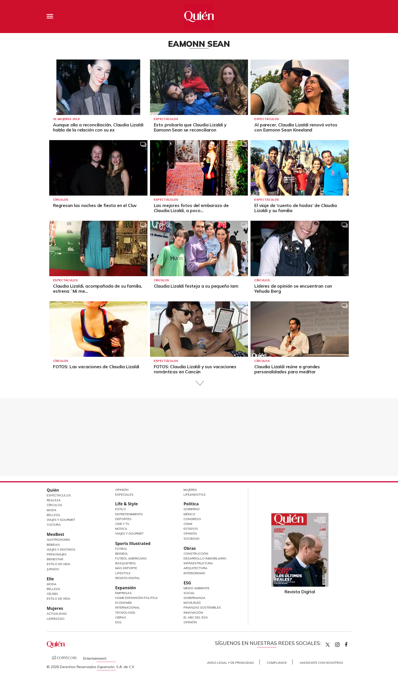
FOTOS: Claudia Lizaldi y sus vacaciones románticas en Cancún (195, 369)
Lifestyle (122, 573)
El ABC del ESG (196, 617)
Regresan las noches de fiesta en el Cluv (95, 205)
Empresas (123, 593)
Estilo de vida (58, 598)
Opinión (121, 490)
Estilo (120, 509)
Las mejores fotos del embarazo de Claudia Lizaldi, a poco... (191, 208)
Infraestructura (198, 563)
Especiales (124, 494)
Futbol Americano (131, 558)
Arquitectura (195, 568)
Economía (123, 602)
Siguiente (199, 383)
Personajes (57, 554)
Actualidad (57, 613)
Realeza (54, 500)
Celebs (52, 594)
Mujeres (55, 608)
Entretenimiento (129, 514)
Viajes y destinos (61, 549)
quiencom (341, 643)
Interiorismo (194, 573)
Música (121, 528)
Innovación (193, 612)
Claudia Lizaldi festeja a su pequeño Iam (196, 286)
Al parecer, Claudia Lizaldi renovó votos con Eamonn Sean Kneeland (295, 127)
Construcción (196, 553)
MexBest (55, 534)
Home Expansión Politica (136, 598)
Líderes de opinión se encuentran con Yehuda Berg (293, 288)
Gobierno (192, 509)
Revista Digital (127, 578)
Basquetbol (125, 563)
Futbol (121, 549)
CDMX (188, 524)
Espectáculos (166, 119)
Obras (120, 617)
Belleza (53, 515)
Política (191, 504)
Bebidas (53, 545)
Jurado (53, 569)
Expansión (125, 588)
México (189, 514)
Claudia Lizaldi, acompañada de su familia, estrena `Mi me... (97, 288)
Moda (51, 510)
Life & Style (126, 504)
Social (189, 593)
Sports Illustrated (133, 543)
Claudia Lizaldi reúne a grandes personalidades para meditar (287, 369)
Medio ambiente (196, 588)
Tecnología (125, 612)
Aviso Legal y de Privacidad (230, 663)
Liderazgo (55, 619)
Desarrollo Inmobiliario (205, 558)
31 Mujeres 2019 (66, 119)
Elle (50, 579)
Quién (53, 490)
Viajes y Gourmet (61, 520)
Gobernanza (194, 598)
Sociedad (192, 538)
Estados (191, 528)
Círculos (61, 199)
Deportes (123, 519)
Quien (327, 644)
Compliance (277, 663)
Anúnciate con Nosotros (321, 663)
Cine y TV (122, 524)
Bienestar (55, 559)
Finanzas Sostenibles (202, 607)
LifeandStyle (195, 494)
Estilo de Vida (58, 564)
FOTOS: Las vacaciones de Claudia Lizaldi (96, 366)
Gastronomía (58, 539)
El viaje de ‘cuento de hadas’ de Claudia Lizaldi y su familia (295, 208)
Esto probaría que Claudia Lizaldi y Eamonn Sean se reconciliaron (190, 127)
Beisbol (121, 553)
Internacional (127, 607)
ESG (118, 622)
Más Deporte (126, 568)
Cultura (54, 524)
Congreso (192, 519)
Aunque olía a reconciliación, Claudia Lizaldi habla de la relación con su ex (98, 127)
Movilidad (192, 602)
